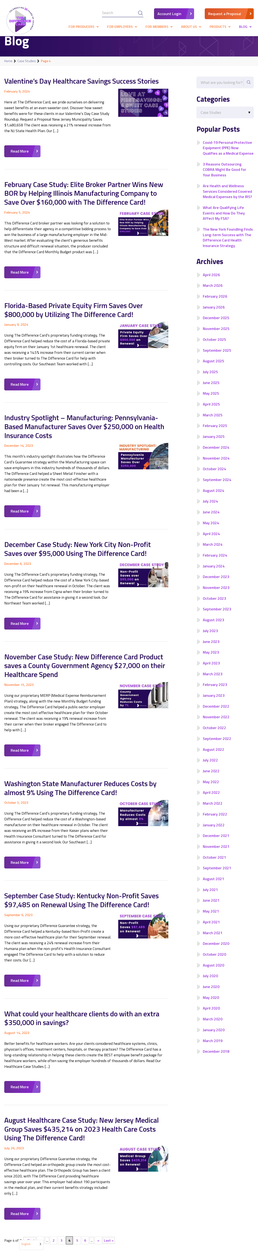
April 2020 (211, 1014)
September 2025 (217, 355)
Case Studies (26, 61)
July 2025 (210, 377)
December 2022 (216, 711)
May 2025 (211, 399)
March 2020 (212, 1024)
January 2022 (214, 830)
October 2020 (214, 960)
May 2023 (211, 658)
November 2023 (216, 593)
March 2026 (212, 291)
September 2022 (217, 744)
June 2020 (211, 992)
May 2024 (211, 528)
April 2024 (211, 539)
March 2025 (212, 420)
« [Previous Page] (40, 1235)
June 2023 (211, 647)
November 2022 (216, 722)
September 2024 (217, 485)
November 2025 (216, 334)
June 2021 (211, 906)
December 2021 (216, 841)
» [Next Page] (98, 1235)
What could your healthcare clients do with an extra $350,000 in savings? (81, 1014)
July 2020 (210, 981)
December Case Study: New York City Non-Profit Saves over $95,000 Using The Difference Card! (77, 547)
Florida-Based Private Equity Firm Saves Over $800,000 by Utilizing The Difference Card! (73, 309)
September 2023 (217, 614)
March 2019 (212, 1046)
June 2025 (211, 388)
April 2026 (211, 280)
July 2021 (210, 895)
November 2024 (216, 463)
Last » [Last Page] (109, 1235)
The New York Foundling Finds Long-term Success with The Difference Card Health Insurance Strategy (228, 243)
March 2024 (212, 550)
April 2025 (211, 410)
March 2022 (212, 809)
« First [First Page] (30, 1235)
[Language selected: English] (31, 1245)
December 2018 (216, 1057)
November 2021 (216, 852)
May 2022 (211, 787)
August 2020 (214, 970)
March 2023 (212, 679)
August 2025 (214, 366)
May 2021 (211, 917)
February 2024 (215, 561)
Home (8, 61)
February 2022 (215, 820)
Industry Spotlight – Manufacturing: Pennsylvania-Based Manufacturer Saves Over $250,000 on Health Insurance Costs (84, 425)
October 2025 (214, 345)
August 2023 (214, 625)
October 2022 (214, 733)
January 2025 (214, 442)
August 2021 (214, 884)
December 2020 (216, 949)
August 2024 (214, 496)
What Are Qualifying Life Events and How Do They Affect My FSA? (224, 218)
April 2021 (211, 927)
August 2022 (214, 755)
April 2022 (211, 798)
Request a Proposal (224, 14)
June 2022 (211, 776)
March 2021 (212, 938)
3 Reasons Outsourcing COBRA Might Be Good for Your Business (224, 175)
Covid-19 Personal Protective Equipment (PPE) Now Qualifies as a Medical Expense (227, 151)
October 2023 (214, 604)
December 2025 (216, 323)
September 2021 (217, 873)
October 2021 (214, 862)
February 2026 (215, 302)
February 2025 (215, 431)
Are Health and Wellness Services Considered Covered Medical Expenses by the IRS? (227, 197)
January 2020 (214, 1035)
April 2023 (211, 668)
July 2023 (210, 636)
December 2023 (216, 582)
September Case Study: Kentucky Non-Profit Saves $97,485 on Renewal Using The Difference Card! (81, 897)
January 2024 (214, 571)
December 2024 (216, 453)
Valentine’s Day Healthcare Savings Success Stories (81, 80)
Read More (20, 151)
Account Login (169, 14)
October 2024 (214, 474)
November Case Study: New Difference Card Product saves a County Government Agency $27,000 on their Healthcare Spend (84, 663)
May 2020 (211, 1003)
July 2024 (210, 507)
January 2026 (214, 312)
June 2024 (211, 517)
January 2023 (214, 701)
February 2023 (215, 690)
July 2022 (210, 765)
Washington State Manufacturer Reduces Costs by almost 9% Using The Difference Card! (80, 785)
